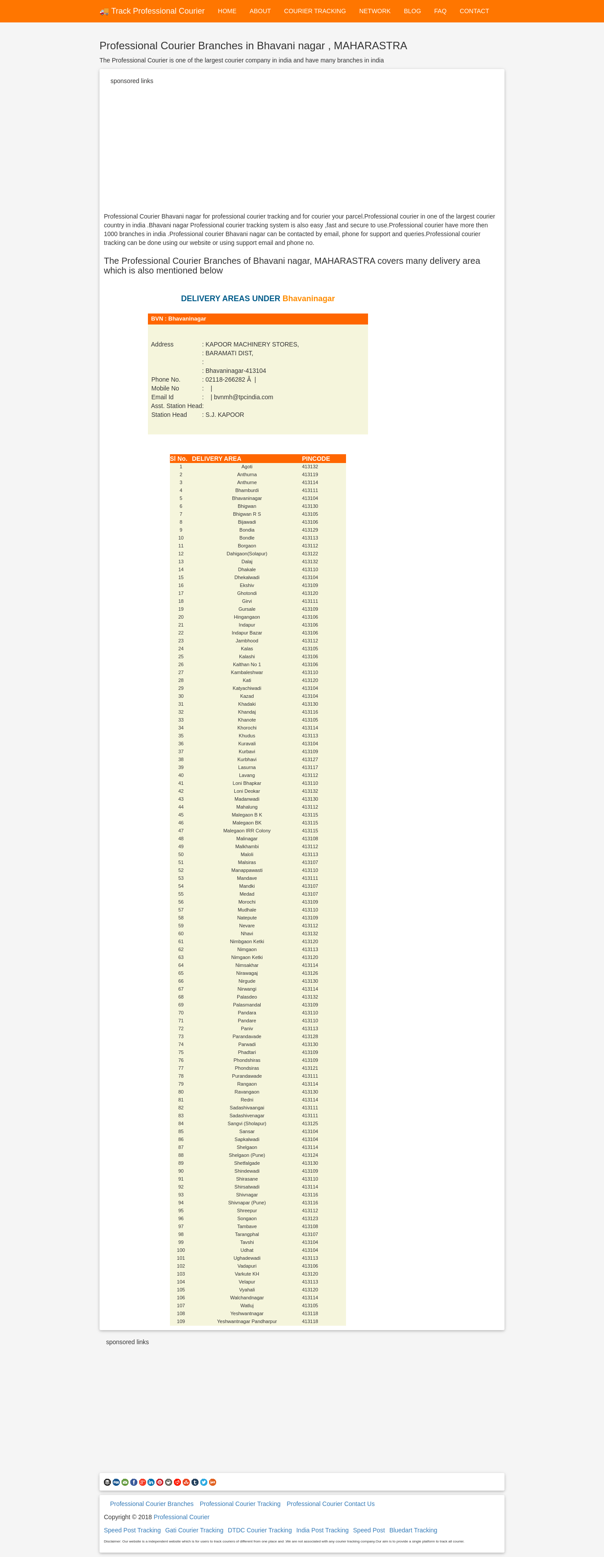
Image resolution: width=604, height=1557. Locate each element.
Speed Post (369, 1530)
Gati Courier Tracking (194, 1530)
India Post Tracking (322, 1530)
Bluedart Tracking (413, 1530)
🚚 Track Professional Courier (152, 11)
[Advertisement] (302, 150)
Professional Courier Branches (152, 1503)
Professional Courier (182, 1517)
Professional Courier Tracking (240, 1503)
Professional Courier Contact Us (331, 1503)
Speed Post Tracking (132, 1530)
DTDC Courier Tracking (259, 1530)
